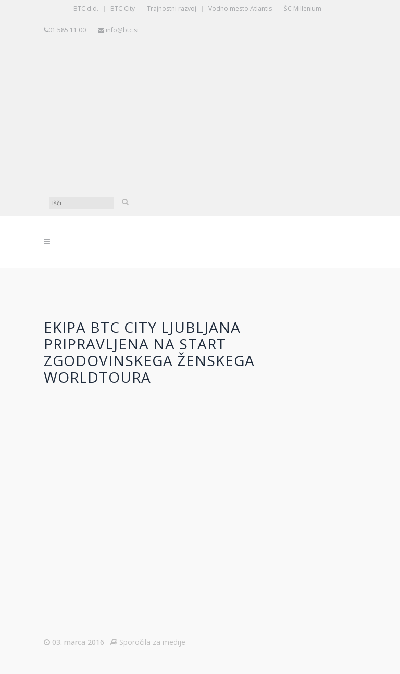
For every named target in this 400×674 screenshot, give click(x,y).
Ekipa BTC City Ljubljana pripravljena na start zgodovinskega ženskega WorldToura (149, 352)
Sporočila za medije (152, 642)
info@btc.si (122, 29)
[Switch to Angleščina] (202, 155)
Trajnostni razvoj (171, 8)
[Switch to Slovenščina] (202, 77)
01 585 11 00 (67, 29)
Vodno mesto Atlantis (240, 8)
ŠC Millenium (302, 8)
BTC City (122, 8)
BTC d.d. (85, 8)
